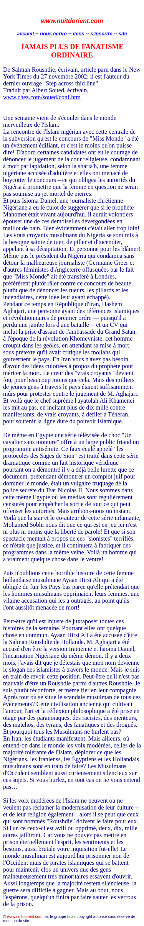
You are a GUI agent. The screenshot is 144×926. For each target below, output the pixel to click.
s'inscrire (102, 33)
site (123, 33)
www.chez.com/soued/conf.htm (42, 97)
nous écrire (53, 33)
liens (78, 33)
